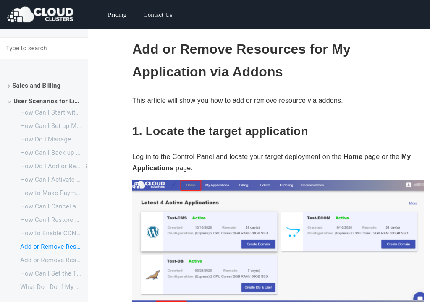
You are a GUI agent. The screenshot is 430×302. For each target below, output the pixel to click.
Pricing (117, 14)
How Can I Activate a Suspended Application (54, 179)
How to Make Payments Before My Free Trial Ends (54, 193)
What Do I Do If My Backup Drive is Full (54, 287)
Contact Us (157, 14)
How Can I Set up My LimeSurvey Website (54, 126)
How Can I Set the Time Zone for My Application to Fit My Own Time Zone (54, 273)
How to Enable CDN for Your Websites (54, 233)
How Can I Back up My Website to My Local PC (54, 152)
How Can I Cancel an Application (54, 206)
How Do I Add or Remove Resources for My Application (54, 166)
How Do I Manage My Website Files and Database (54, 139)
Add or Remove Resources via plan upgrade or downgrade (54, 260)
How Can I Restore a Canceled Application (54, 220)
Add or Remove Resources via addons (54, 246)
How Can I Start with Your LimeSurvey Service (54, 112)
